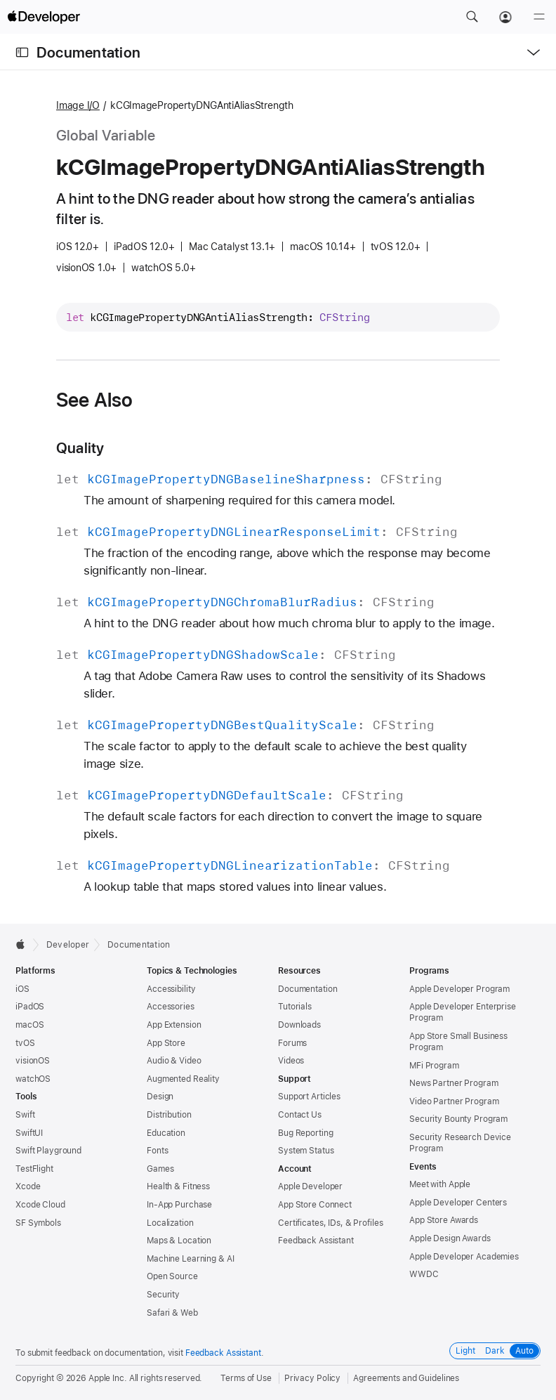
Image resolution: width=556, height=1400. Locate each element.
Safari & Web (172, 1313)
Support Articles (309, 1096)
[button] (472, 17)
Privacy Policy (312, 1378)
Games (160, 1169)
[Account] (505, 17)
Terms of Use (246, 1378)
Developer (67, 945)
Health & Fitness (178, 1186)
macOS (29, 1025)
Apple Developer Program (459, 989)
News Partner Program (453, 1083)
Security (163, 1295)
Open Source (172, 1276)
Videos (291, 1061)
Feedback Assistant (316, 1240)
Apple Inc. (107, 1378)
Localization (170, 1223)
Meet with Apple (439, 1184)
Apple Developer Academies (464, 1257)
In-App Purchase (179, 1205)
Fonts (157, 1151)
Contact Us (300, 1115)
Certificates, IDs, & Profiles (330, 1223)
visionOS (32, 1061)
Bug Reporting (305, 1133)
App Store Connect (315, 1205)
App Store (166, 1043)
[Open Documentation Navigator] (22, 52)
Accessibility (171, 989)
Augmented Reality (183, 1079)
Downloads (299, 1025)
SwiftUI (29, 1133)
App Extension (174, 1025)
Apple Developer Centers (458, 1203)
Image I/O (78, 105)
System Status (305, 1151)
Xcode (27, 1186)
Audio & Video (174, 1061)
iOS (22, 989)
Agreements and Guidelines (406, 1378)
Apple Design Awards (450, 1238)
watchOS (33, 1079)
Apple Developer (310, 1186)
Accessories (170, 1007)
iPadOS (29, 1007)
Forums (292, 1043)
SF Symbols (38, 1223)
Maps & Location (179, 1240)
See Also (94, 399)
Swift (24, 1115)
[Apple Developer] (43, 17)
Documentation (88, 52)
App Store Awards (443, 1220)
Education (166, 1133)
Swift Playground (48, 1151)
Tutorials (295, 1007)
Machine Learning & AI (190, 1259)
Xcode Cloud (40, 1205)
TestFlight (34, 1169)
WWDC (424, 1274)
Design (160, 1096)
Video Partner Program (453, 1101)
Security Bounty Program (458, 1119)
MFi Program (434, 1066)
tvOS (25, 1043)
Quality (80, 448)
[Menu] (539, 17)
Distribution (169, 1115)
